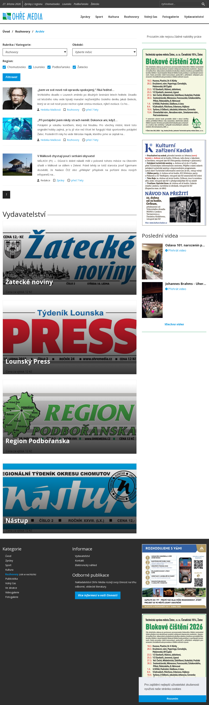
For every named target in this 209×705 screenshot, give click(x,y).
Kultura (113, 17)
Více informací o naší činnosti (97, 595)
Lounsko (66, 4)
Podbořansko (81, 4)
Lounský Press (27, 361)
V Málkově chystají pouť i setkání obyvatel (66, 156)
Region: (8, 61)
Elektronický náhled (86, 565)
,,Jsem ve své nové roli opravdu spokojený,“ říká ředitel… (75, 90)
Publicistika (11, 578)
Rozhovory (131, 17)
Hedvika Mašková (51, 109)
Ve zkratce (11, 587)
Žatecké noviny (29, 282)
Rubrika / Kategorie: (17, 45)
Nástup (16, 520)
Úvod (6, 31)
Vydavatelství (194, 17)
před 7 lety (92, 109)
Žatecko (95, 4)
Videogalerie (12, 592)
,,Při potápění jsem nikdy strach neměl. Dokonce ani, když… (77, 120)
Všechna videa (174, 324)
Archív (39, 31)
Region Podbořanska (37, 441)
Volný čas (150, 17)
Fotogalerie (170, 17)
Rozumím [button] (172, 698)
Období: (77, 45)
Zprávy (85, 17)
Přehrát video (175, 250)
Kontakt (79, 560)
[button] (182, 689)
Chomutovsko (52, 4)
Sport (99, 17)
